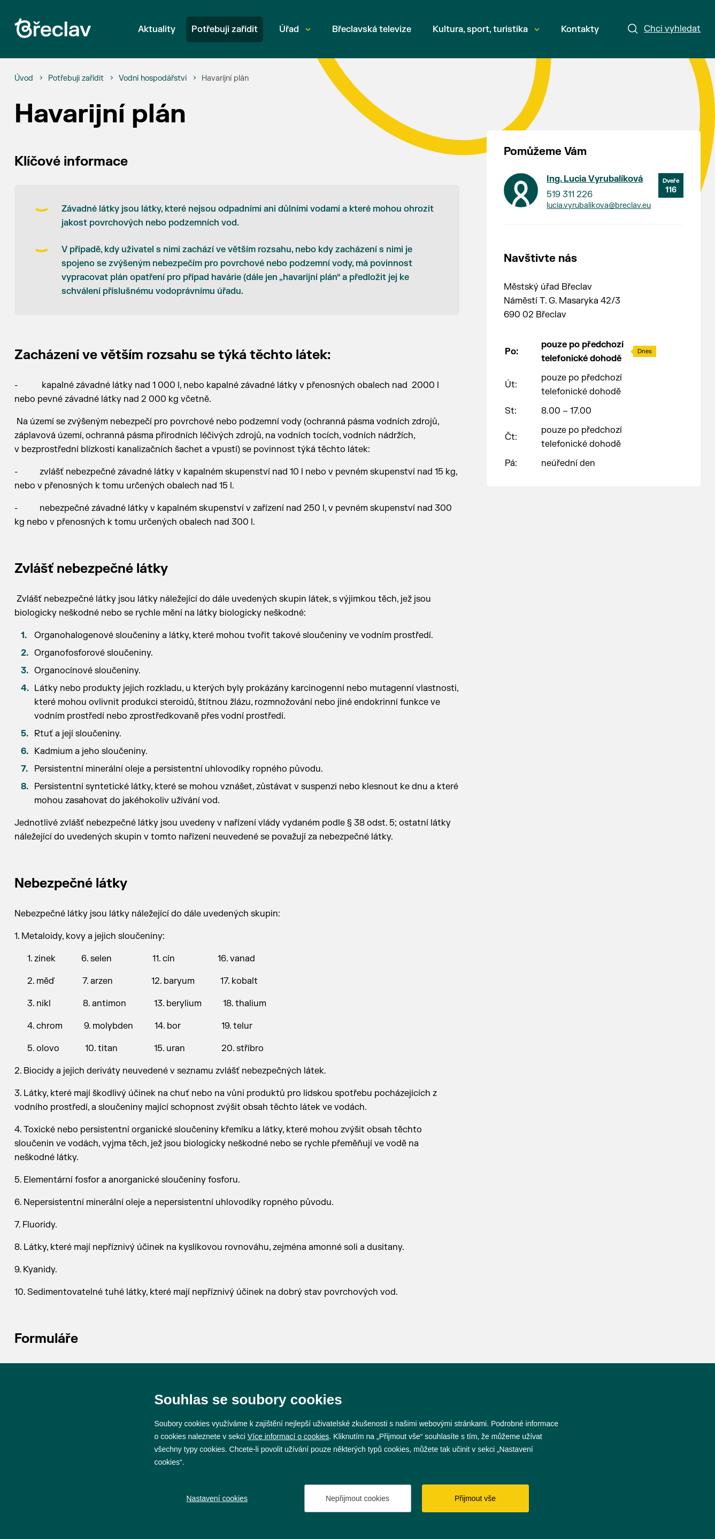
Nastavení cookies (217, 1498)
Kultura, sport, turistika (486, 29)
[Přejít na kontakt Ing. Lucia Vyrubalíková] (521, 190)
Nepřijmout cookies (357, 1498)
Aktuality (156, 29)
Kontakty (580, 29)
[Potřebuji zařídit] (76, 78)
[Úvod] (23, 78)
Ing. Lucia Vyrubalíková (595, 179)
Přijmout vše (475, 1498)
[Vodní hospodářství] (153, 78)
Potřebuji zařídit (224, 29)
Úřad (295, 29)
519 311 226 (570, 194)
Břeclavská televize (371, 29)
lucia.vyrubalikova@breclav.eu (599, 205)
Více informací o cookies (288, 1436)
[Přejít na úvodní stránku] (52, 28)
